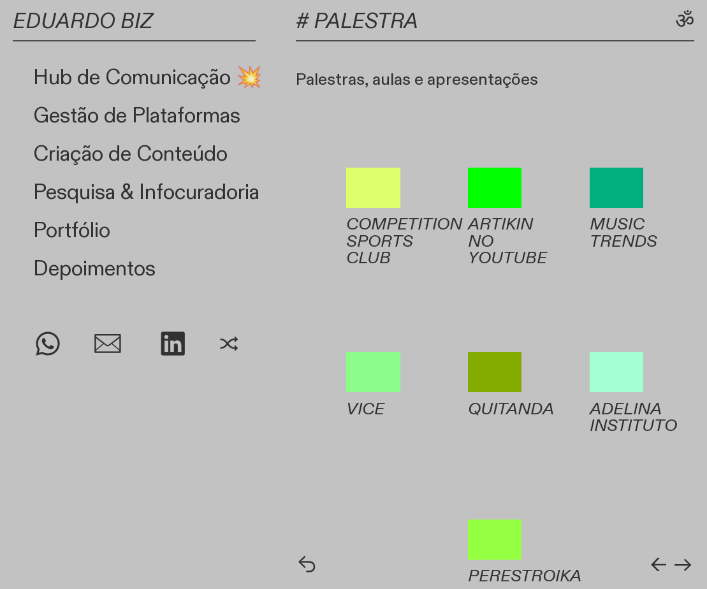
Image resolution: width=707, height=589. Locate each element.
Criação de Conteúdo (130, 154)
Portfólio (71, 231)
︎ (47, 345)
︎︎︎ (307, 566)
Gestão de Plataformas (136, 116)
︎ (172, 345)
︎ (107, 345)
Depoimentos (94, 269)
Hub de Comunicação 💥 (147, 78)
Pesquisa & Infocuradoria (146, 192)
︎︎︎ (683, 566)
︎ (229, 345)
